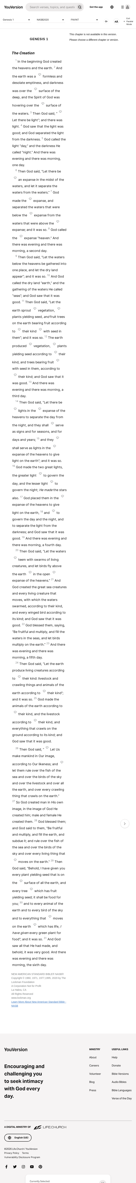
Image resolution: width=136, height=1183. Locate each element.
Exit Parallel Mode (128, 21)
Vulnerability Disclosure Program (22, 1157)
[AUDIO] (106, 21)
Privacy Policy (11, 1153)
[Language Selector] (111, 7)
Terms (25, 1153)
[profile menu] (125, 7)
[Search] (50, 7)
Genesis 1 (17, 20)
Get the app (96, 6)
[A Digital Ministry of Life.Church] (68, 1125)
